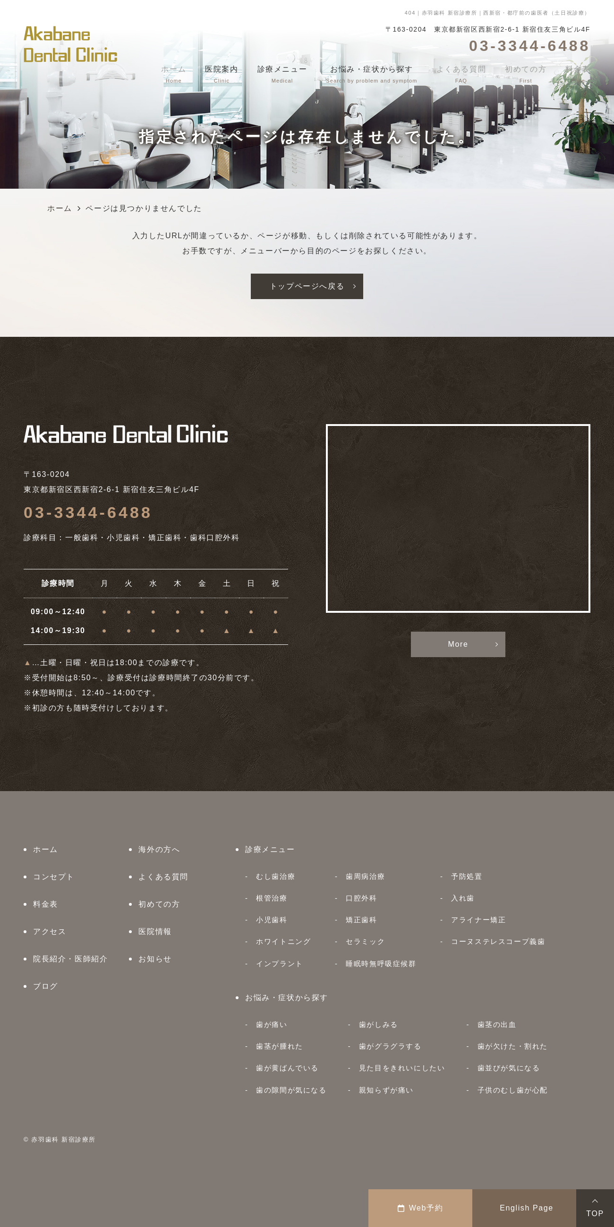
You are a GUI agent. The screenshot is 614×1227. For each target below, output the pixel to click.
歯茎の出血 (497, 1024)
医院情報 (154, 931)
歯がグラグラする (390, 1046)
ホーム (45, 849)
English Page (527, 1208)
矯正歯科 (361, 920)
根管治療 (271, 898)
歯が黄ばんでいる (287, 1068)
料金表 (45, 904)
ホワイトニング (283, 941)
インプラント (279, 964)
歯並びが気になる (509, 1068)
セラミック (365, 941)
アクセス (49, 931)
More (458, 644)
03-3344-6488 (88, 512)
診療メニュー (270, 849)
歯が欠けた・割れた (513, 1046)
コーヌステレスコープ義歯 (498, 941)
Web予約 (420, 1208)
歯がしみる (378, 1024)
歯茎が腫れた (279, 1046)
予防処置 (466, 876)
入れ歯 (463, 898)
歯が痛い (271, 1024)
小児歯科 (271, 920)
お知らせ (154, 959)
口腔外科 (361, 898)
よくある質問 (163, 877)
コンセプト (54, 877)
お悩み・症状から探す (286, 997)
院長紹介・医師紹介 (70, 959)
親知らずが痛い (386, 1090)
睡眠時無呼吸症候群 (381, 964)
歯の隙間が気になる (291, 1090)
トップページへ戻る (307, 286)
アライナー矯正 (478, 920)
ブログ (45, 986)
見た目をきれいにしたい (402, 1068)
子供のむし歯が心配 (513, 1090)
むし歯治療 (275, 876)
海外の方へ (159, 849)
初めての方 (159, 904)
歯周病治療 (365, 876)
